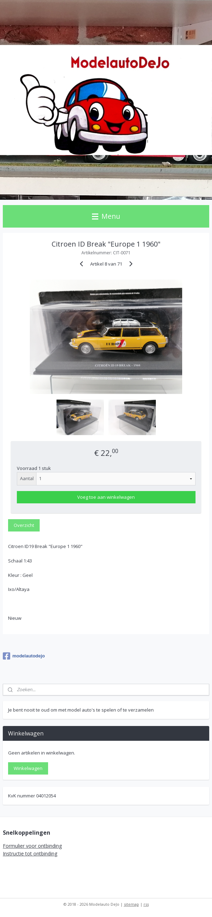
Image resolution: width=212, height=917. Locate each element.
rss (146, 904)
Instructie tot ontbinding (30, 853)
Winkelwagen (28, 768)
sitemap (131, 904)
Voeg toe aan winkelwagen (106, 497)
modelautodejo (24, 656)
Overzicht (24, 525)
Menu (106, 216)
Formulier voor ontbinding (32, 845)
